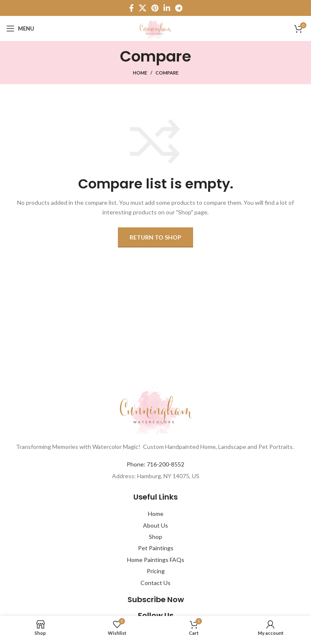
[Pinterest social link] (155, 8)
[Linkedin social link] (167, 8)
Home (140, 72)
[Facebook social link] (131, 8)
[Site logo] (155, 27)
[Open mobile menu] (20, 28)
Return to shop (155, 237)
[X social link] (142, 8)
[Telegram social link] (179, 8)
